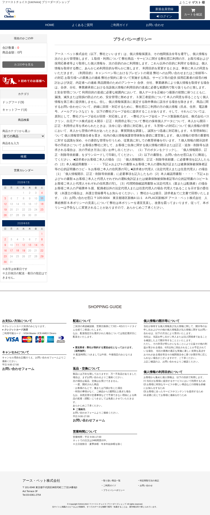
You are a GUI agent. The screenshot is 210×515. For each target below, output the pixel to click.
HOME (49, 25)
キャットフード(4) (14, 109)
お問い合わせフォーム (18, 369)
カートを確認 (193, 13)
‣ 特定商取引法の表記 (148, 480)
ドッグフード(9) (13, 102)
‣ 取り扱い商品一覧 (111, 480)
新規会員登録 (164, 9)
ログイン (164, 16)
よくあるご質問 (82, 25)
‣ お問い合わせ (145, 485)
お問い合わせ (155, 25)
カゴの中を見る (23, 64)
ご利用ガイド (119, 25)
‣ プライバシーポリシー (113, 490)
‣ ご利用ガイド (109, 485)
